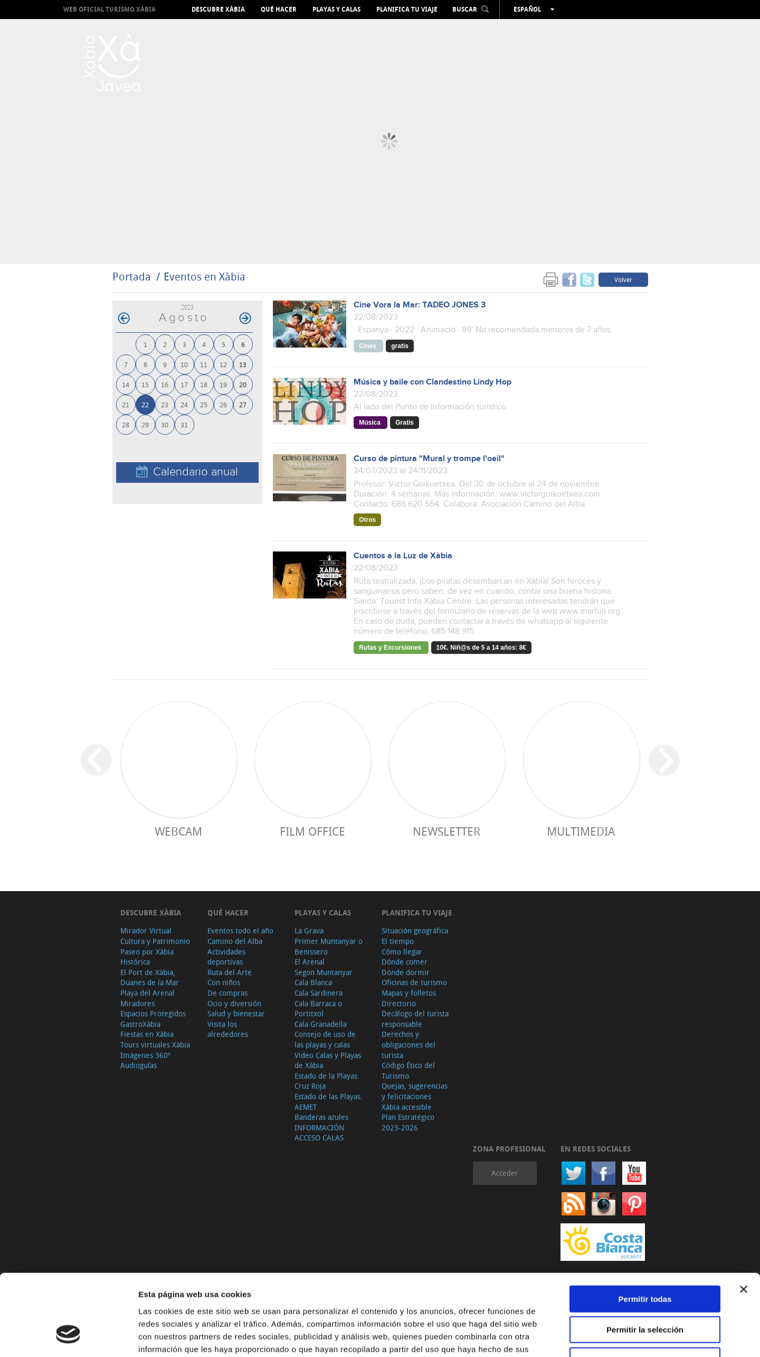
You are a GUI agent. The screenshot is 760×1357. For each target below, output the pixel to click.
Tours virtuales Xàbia (155, 1045)
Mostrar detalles (571, 1336)
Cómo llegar (402, 952)
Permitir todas (645, 1227)
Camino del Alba (234, 941)
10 (184, 364)
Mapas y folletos (409, 993)
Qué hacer (279, 9)
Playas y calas (336, 9)
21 (125, 404)
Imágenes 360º (145, 1055)
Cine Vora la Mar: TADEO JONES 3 (420, 305)
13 (242, 364)
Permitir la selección (644, 1259)
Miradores (137, 1003)
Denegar (645, 1289)
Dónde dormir (406, 972)
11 (203, 364)
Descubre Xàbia (218, 9)
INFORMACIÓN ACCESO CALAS (319, 1132)
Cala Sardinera (318, 993)
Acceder (504, 1173)
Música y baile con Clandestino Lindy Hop (432, 382)
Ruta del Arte (229, 972)
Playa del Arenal (147, 993)
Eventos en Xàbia (204, 276)
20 (242, 384)
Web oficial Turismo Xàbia (109, 9)
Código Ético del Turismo (408, 1070)
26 (223, 404)
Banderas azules (321, 1117)
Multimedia (581, 831)
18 (203, 384)
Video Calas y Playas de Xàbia (327, 1060)
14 (125, 384)
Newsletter (446, 831)
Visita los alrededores (227, 1029)
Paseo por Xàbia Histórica (147, 957)
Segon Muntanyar (323, 972)
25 (203, 404)
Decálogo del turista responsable (415, 1018)
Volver (623, 279)
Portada (131, 276)
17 (184, 384)
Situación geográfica (415, 930)
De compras (227, 993)
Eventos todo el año (240, 930)
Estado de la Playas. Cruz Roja (326, 1081)
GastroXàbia (140, 1024)
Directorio (399, 1003)
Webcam (178, 831)
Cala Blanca (313, 982)
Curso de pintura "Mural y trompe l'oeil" (429, 459)
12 (223, 364)
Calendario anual (187, 472)
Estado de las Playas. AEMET (328, 1101)
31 (184, 424)
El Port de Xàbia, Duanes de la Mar (149, 977)
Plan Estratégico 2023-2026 (408, 1122)
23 (164, 404)
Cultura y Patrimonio (155, 941)
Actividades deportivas (226, 957)
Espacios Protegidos (153, 1013)
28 (125, 424)
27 (242, 404)
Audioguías (138, 1065)
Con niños (223, 982)
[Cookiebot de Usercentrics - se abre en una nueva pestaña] (68, 1336)
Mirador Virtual (146, 930)
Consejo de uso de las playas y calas (325, 1039)
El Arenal (309, 962)
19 (223, 384)
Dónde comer (405, 962)
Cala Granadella (320, 1024)
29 (145, 424)
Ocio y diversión (234, 1003)
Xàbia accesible (407, 1107)
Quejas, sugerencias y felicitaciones (415, 1091)
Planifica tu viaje (407, 9)
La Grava (309, 930)
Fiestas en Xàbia (147, 1034)
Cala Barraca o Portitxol (318, 1008)
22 (145, 404)
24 (184, 404)
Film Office (312, 831)
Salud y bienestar (236, 1013)
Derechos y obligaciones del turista (408, 1044)
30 (164, 424)
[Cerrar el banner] (743, 1218)
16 (164, 384)
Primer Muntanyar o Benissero (328, 946)
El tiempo (398, 941)
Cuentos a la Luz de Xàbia (403, 556)
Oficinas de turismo (414, 982)
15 (145, 384)
